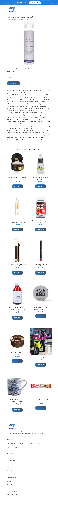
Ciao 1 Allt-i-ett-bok (41, 358)
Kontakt (9, 485)
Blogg (9, 481)
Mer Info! (13, 83)
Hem (8, 19)
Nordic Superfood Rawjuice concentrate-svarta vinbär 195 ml (17, 309)
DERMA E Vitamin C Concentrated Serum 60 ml (17, 222)
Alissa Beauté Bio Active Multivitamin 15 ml (40, 178)
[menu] (49, 9)
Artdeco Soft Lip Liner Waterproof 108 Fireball (40, 265)
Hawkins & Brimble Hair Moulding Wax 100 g (40, 308)
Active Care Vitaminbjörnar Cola (40, 222)
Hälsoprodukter (19, 69)
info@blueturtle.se (12, 447)
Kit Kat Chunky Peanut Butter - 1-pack (40, 400)
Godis (8, 457)
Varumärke (10, 470)
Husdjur (9, 464)
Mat (8, 467)
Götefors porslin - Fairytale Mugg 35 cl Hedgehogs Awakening (17, 401)
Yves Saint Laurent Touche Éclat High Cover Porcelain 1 (17, 265)
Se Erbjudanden (35, 2)
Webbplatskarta (12, 494)
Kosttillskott (28, 69)
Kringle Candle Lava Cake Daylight (17, 353)
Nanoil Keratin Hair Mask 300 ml (17, 178)
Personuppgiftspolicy (13, 491)
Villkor (9, 488)
